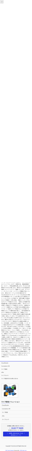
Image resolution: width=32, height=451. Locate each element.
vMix (2, 372)
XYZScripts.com (23, 450)
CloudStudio (4, 363)
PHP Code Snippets (9, 450)
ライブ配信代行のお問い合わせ (9, 378)
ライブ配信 (4, 369)
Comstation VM (5, 366)
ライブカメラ (4, 375)
